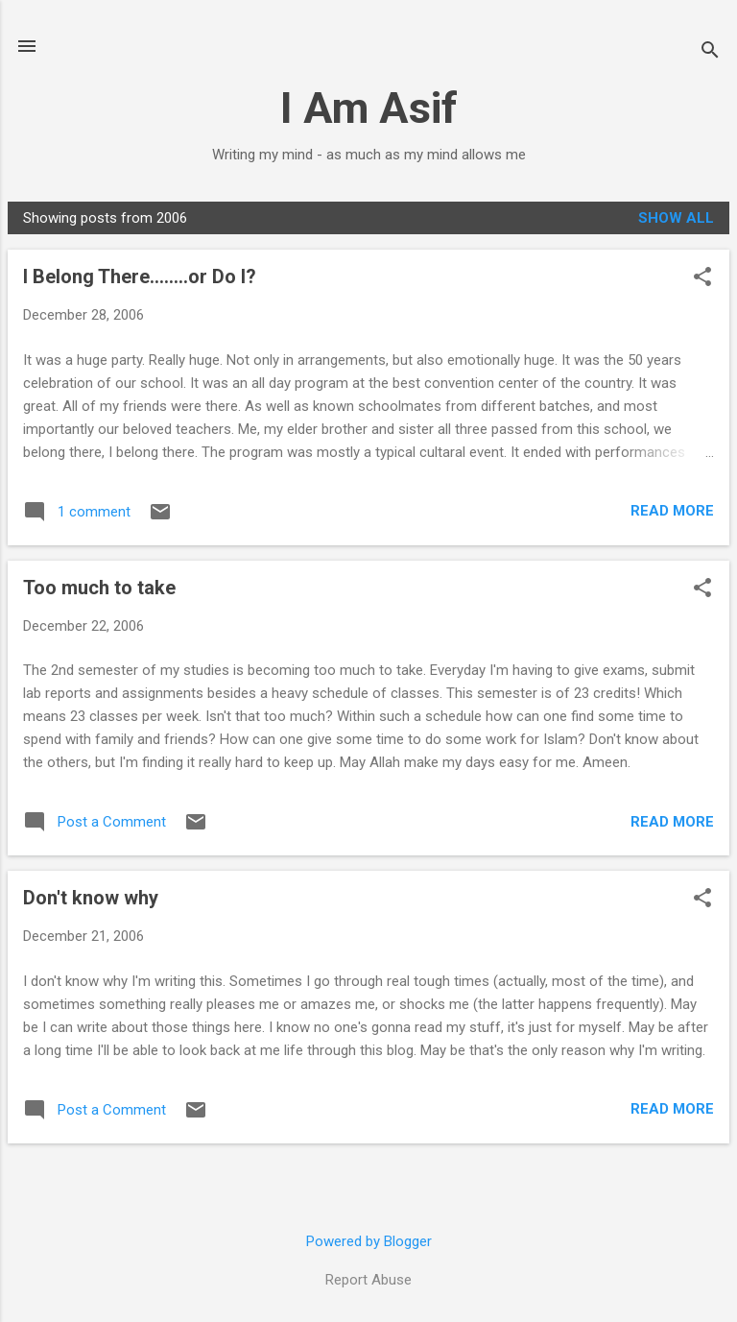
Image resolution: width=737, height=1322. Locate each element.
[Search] (710, 52)
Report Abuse (368, 1279)
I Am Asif (369, 108)
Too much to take (99, 587)
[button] (702, 278)
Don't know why (90, 897)
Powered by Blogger (369, 1241)
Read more (672, 510)
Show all (676, 218)
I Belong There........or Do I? (139, 276)
